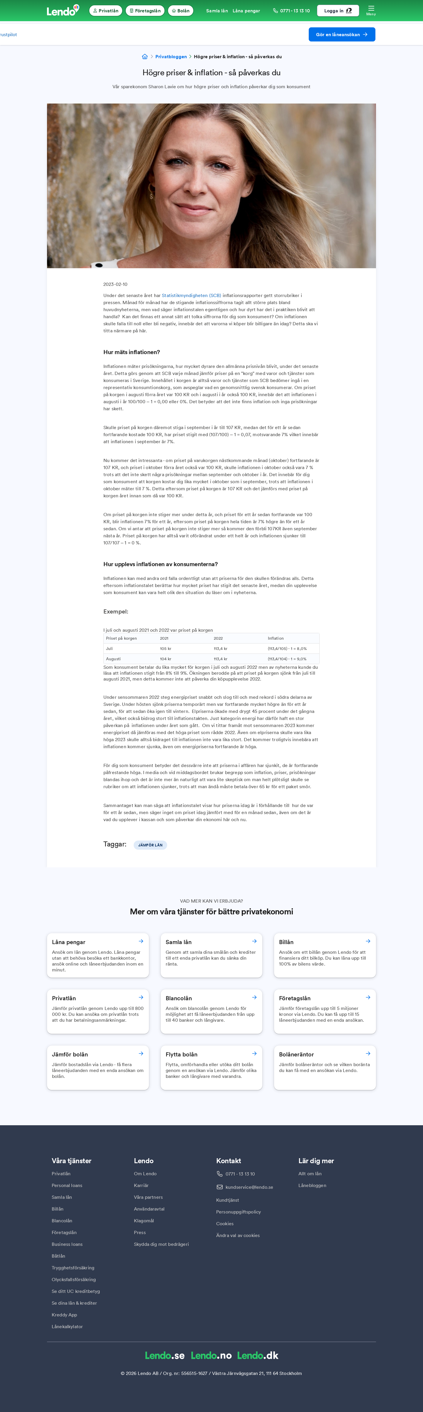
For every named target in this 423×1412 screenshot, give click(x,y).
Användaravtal (149, 1209)
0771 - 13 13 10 (240, 1174)
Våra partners (148, 1197)
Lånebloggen (312, 1185)
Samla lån (62, 1197)
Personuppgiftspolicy (238, 1212)
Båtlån (58, 1256)
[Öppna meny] (371, 10)
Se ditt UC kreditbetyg (76, 1291)
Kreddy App (64, 1315)
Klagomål (144, 1220)
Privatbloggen (171, 56)
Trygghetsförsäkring (73, 1268)
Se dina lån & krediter (74, 1303)
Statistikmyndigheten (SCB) (191, 295)
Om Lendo (145, 1173)
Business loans (67, 1244)
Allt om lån (310, 1173)
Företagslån (64, 1232)
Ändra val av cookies (238, 1235)
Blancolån (62, 1220)
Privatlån (61, 1173)
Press (140, 1232)
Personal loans (67, 1185)
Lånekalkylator (67, 1326)
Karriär (141, 1185)
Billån (57, 1209)
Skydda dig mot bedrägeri (161, 1244)
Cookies (225, 1223)
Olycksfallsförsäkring (74, 1279)
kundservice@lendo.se (249, 1187)
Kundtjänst (227, 1200)
